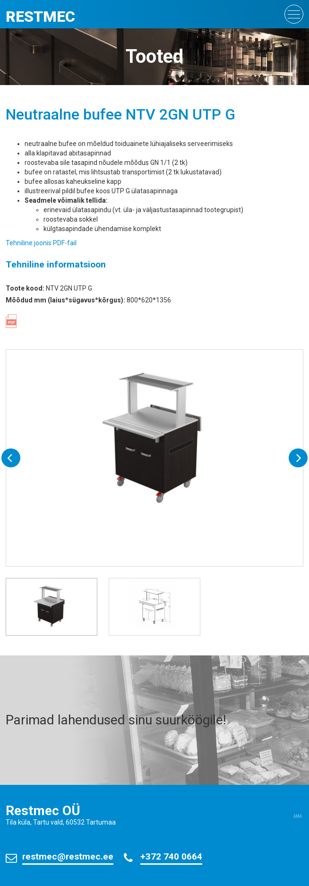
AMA (297, 816)
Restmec (40, 17)
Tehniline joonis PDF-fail (41, 243)
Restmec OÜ (43, 810)
